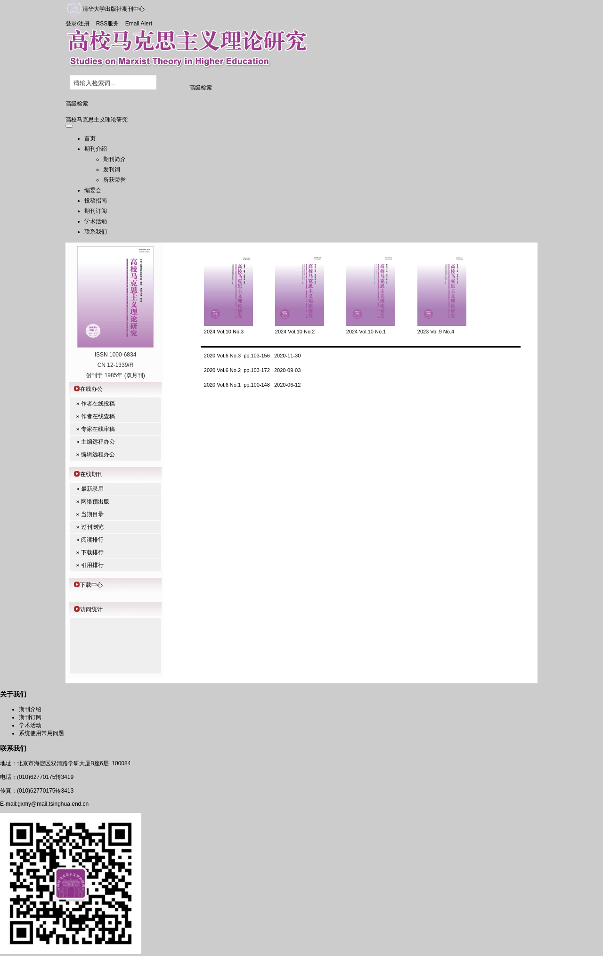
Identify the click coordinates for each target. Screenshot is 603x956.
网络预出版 (95, 501)
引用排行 (92, 565)
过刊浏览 (92, 527)
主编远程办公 (98, 441)
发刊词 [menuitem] (111, 169)
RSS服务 (107, 23)
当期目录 (92, 514)
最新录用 (92, 489)
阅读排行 (92, 539)
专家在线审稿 (98, 429)
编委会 (92, 190)
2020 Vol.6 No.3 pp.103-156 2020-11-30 (252, 355)
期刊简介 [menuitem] (114, 159)
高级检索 (200, 87)
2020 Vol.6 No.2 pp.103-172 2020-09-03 (252, 370)
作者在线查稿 (98, 416)
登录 (71, 23)
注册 (84, 23)
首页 (90, 138)
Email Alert (138, 23)
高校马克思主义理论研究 (96, 119)
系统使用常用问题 (41, 733)
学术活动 (95, 221)
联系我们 (95, 231)
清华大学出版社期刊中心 (113, 9)
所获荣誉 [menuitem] (114, 180)
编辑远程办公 (98, 454)
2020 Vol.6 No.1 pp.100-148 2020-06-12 (252, 385)
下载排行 (92, 552)
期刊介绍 (95, 149)
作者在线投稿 (98, 403)
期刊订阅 (95, 211)
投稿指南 (95, 200)
